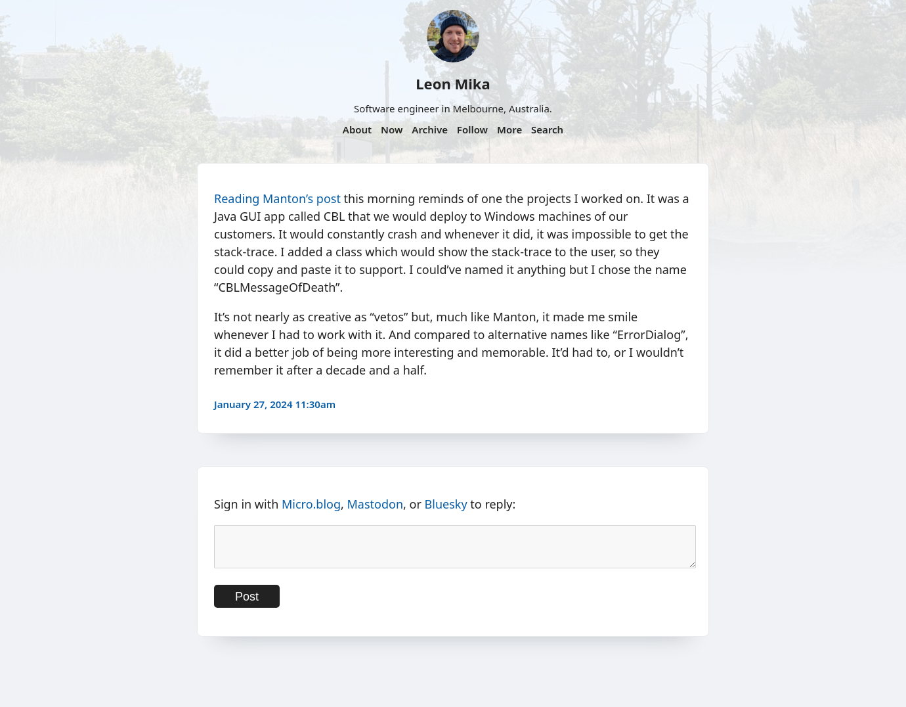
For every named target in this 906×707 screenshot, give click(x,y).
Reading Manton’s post (277, 198)
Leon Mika (453, 83)
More (509, 129)
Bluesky (446, 504)
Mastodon (375, 504)
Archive (430, 129)
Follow (472, 129)
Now (391, 129)
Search (547, 129)
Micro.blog (311, 504)
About (357, 129)
